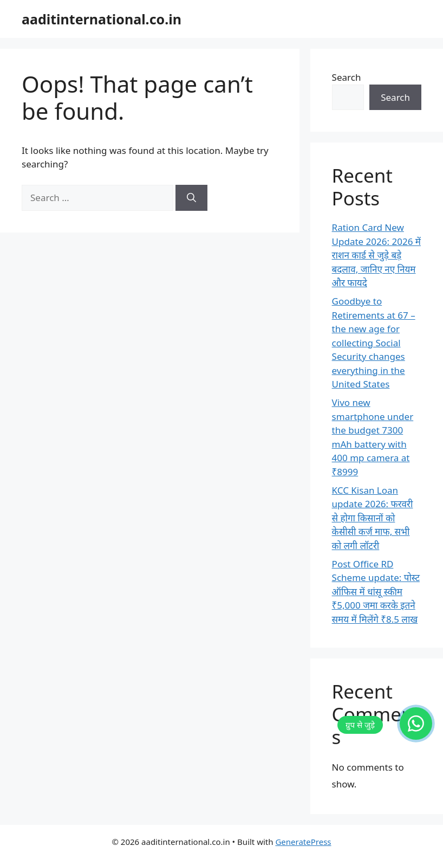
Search (346, 77)
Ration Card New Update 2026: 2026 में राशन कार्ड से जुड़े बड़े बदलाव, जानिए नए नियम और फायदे (376, 255)
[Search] (191, 198)
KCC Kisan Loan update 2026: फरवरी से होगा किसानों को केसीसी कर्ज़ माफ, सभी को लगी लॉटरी (372, 518)
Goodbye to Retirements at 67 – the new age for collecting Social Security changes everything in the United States (373, 342)
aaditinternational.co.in (101, 19)
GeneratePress (303, 841)
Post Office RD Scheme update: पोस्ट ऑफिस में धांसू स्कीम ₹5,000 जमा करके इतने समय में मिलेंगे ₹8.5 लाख (376, 591)
